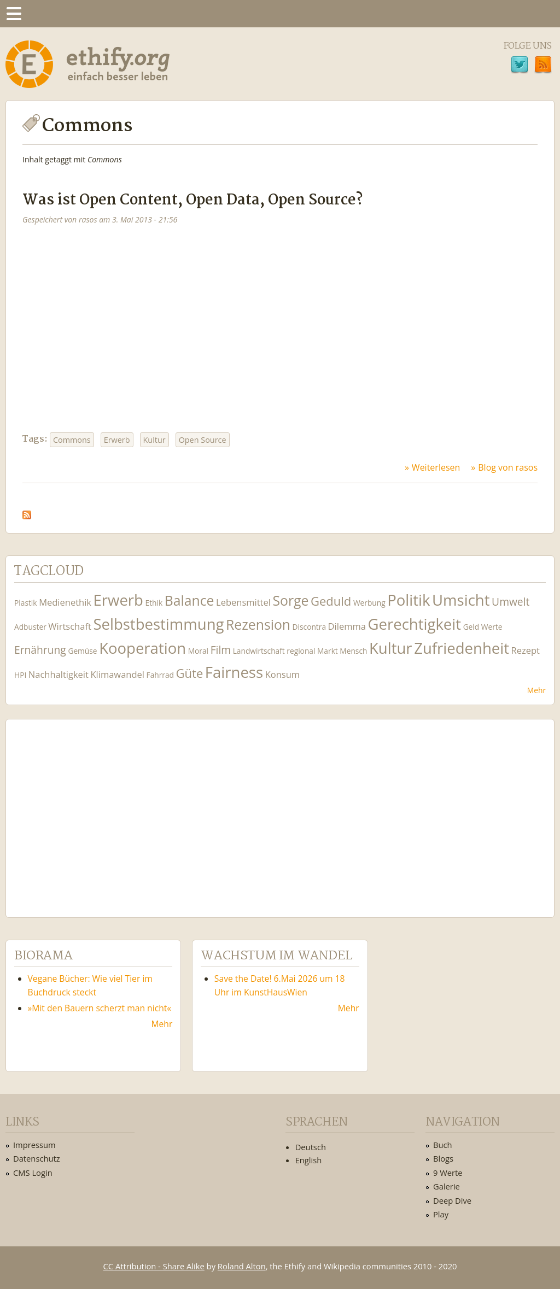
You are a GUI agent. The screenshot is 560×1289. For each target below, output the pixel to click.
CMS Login (32, 1172)
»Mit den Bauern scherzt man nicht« (100, 1008)
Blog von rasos (508, 467)
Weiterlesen (436, 467)
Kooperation (142, 648)
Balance (189, 600)
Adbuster (30, 627)
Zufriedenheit (461, 648)
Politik (408, 600)
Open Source (202, 440)
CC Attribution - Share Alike (154, 1266)
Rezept (525, 650)
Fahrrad (160, 675)
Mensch (353, 651)
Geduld (331, 601)
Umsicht (460, 600)
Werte (492, 627)
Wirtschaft (69, 626)
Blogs (443, 1158)
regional (301, 651)
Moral (198, 651)
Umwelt (510, 601)
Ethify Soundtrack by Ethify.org (95, 810)
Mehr (536, 690)
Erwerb (117, 440)
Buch (442, 1144)
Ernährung (40, 649)
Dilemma (347, 626)
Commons (72, 440)
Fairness (234, 672)
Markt (327, 651)
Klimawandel (117, 674)
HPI (20, 675)
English (308, 1160)
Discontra (309, 627)
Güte (189, 673)
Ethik (154, 602)
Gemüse (82, 651)
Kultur (154, 440)
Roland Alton (242, 1266)
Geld (471, 627)
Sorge (290, 600)
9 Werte (448, 1172)
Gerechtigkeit (414, 624)
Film (221, 649)
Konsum (282, 674)
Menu (13, 13)
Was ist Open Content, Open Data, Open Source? (192, 200)
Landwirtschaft (259, 651)
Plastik (25, 602)
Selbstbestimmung (158, 624)
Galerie (446, 1186)
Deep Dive (452, 1200)
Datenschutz (36, 1158)
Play (440, 1214)
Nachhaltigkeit (58, 674)
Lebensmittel (243, 602)
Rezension (258, 625)
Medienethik (65, 602)
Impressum (34, 1144)
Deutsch (310, 1146)
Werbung (369, 602)
